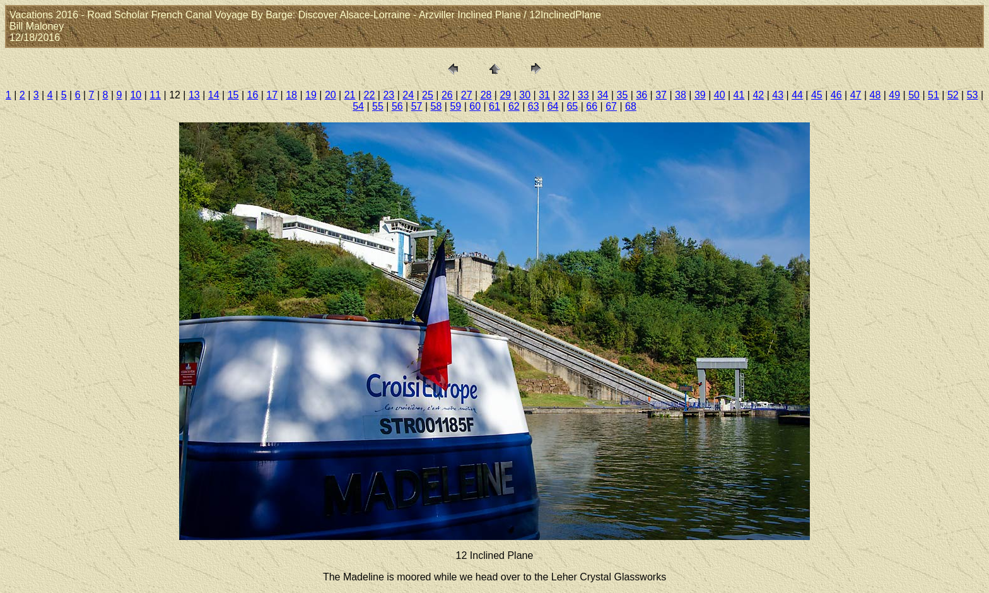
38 (680, 95)
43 (777, 95)
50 (914, 95)
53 (972, 95)
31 (544, 95)
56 (397, 106)
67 (611, 106)
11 (155, 95)
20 (330, 95)
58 (436, 106)
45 (816, 95)
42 (758, 95)
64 (553, 106)
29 (505, 95)
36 (641, 95)
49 (894, 95)
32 (564, 95)
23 (388, 95)
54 (358, 106)
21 (350, 95)
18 (291, 95)
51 (933, 95)
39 (700, 95)
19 (311, 95)
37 (661, 95)
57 (417, 106)
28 (486, 95)
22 (369, 95)
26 (447, 95)
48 (875, 95)
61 (494, 106)
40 (719, 95)
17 (272, 95)
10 (135, 95)
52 (953, 95)
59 (455, 106)
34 (603, 95)
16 (253, 95)
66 (591, 106)
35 (622, 95)
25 (427, 95)
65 (572, 106)
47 (856, 95)
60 (475, 106)
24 (408, 95)
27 (466, 95)
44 (797, 95)
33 (583, 95)
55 (377, 106)
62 (514, 106)
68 (630, 106)
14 (213, 95)
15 (233, 95)
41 (739, 95)
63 (533, 106)
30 (524, 95)
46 (836, 95)
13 (194, 95)
